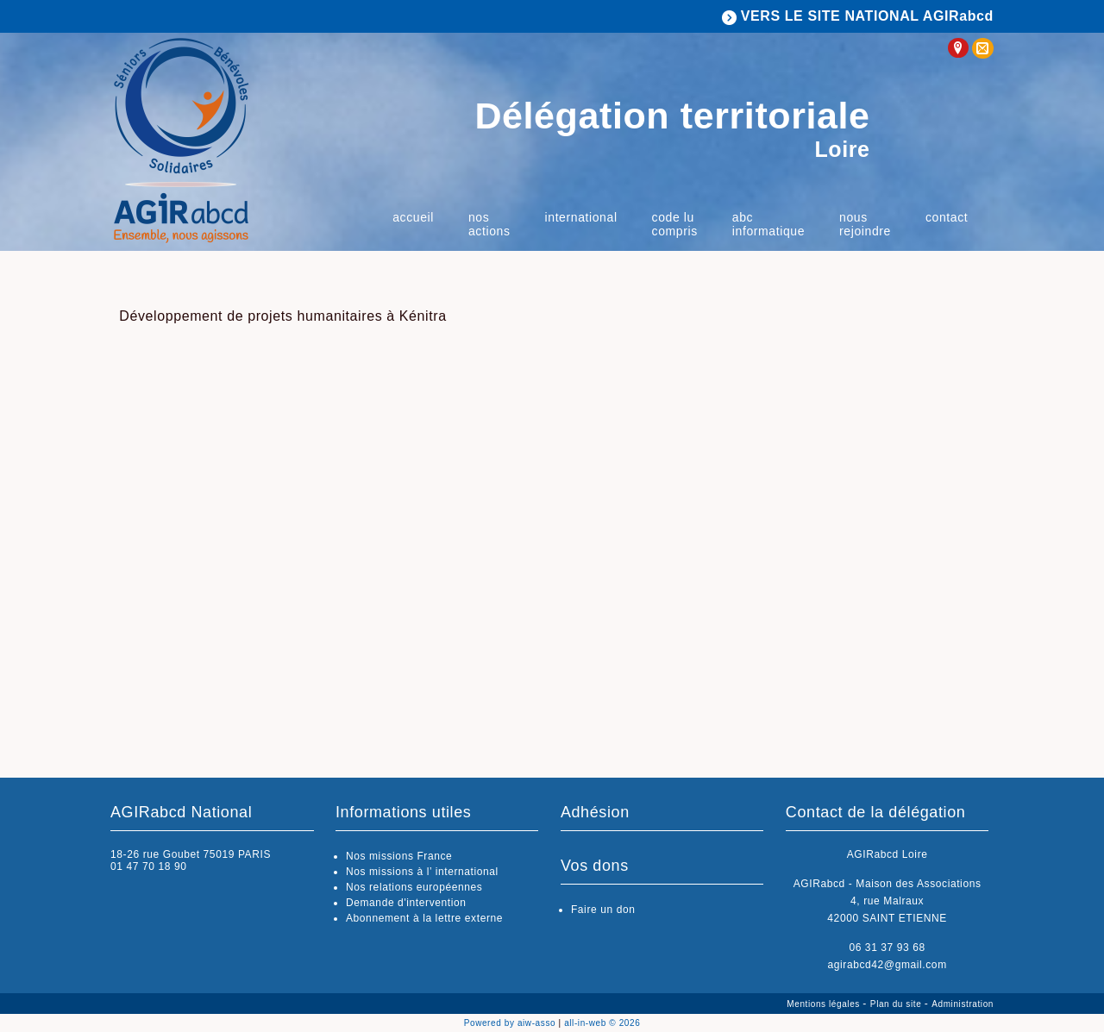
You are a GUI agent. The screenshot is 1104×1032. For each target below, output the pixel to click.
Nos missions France (399, 856)
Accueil (413, 217)
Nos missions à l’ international (422, 872)
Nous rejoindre (865, 224)
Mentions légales (824, 1004)
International (581, 217)
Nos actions (489, 224)
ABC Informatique (768, 224)
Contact (946, 217)
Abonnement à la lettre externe (424, 918)
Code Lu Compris (675, 224)
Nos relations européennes (414, 887)
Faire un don (603, 910)
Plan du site (897, 1004)
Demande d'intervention (406, 903)
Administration (963, 1004)
